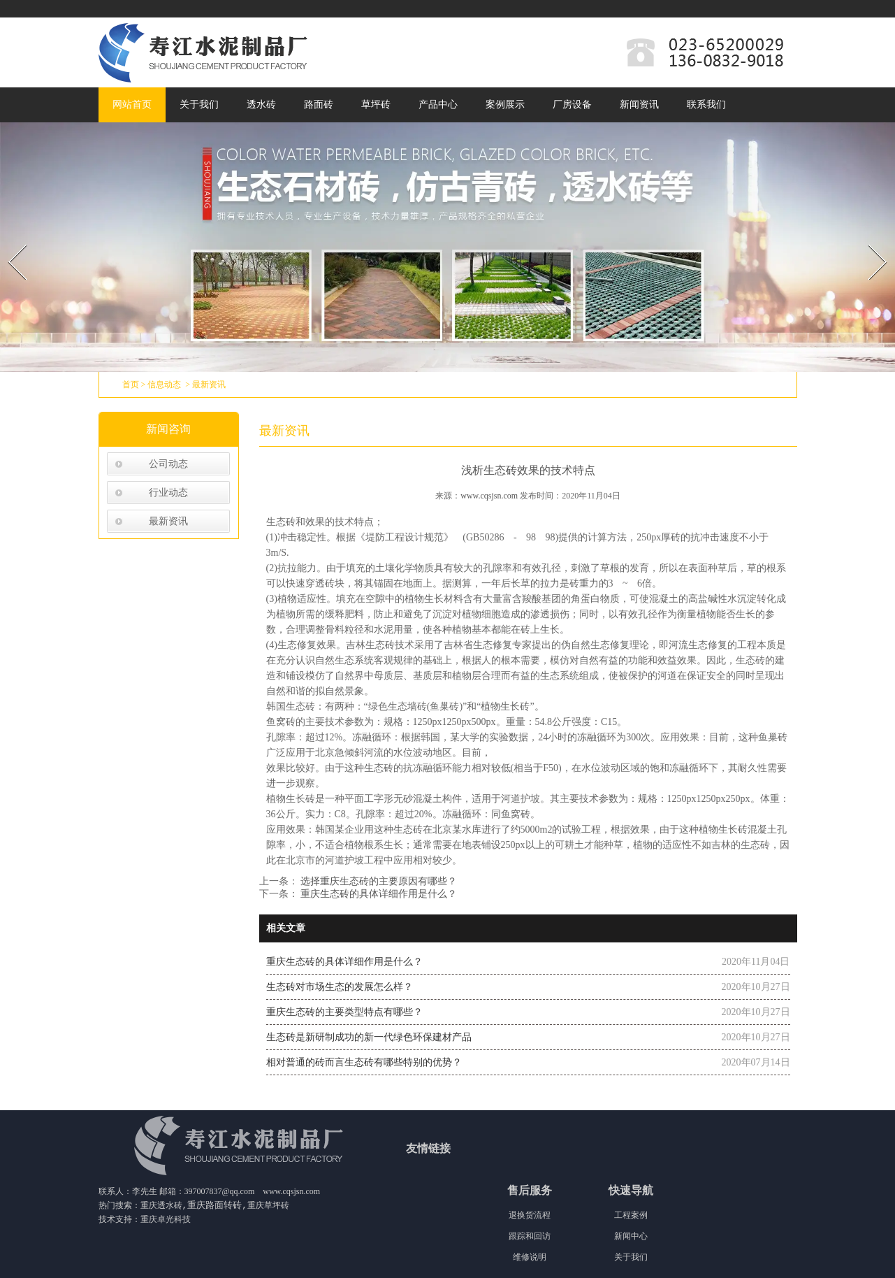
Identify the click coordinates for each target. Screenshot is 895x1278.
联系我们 (706, 104)
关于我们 (199, 104)
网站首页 (132, 104)
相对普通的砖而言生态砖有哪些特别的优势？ (364, 1062)
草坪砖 (376, 104)
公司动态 (168, 464)
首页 (130, 384)
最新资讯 (168, 521)
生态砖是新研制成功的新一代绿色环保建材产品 (369, 1037)
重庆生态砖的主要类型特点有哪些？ (344, 1012)
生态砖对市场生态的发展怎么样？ (339, 987)
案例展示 (505, 104)
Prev (9, 240)
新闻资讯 (639, 104)
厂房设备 (572, 104)
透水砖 (261, 104)
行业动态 (168, 492)
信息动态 (164, 384)
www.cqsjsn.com (489, 496)
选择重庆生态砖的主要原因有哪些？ (378, 881)
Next (869, 240)
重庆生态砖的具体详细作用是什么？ (378, 894)
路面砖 (318, 104)
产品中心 (438, 104)
